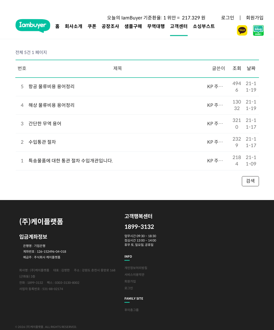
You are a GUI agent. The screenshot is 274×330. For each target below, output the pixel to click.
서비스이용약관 (134, 275)
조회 (237, 68)
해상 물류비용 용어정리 (52, 105)
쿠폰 (92, 26)
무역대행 (156, 26)
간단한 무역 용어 (45, 124)
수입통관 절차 (42, 142)
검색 (250, 181)
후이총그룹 (131, 310)
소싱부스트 (204, 26)
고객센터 (179, 26)
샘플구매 (133, 26)
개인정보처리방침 (135, 268)
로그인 (227, 18)
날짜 (251, 68)
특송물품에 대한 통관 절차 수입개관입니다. (71, 161)
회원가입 (255, 18)
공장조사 (110, 26)
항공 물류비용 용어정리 (52, 87)
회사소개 (73, 26)
